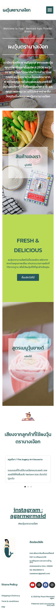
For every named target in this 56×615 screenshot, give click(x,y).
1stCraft (51, 605)
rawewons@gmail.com (40, 573)
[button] (49, 10)
